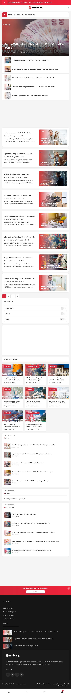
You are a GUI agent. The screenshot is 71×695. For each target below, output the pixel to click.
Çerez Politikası (9, 615)
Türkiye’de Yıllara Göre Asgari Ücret (16, 174)
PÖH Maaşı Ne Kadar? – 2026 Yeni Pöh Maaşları (17, 195)
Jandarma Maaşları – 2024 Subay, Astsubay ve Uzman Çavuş (12, 425)
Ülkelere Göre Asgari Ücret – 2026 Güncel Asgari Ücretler (19, 237)
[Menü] (3, 7)
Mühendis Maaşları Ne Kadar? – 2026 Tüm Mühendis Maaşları (19, 216)
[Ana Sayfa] (27, 692)
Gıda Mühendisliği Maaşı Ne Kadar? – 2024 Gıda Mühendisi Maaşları (12, 402)
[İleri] (17, 296)
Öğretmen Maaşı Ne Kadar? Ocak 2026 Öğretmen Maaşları (18, 154)
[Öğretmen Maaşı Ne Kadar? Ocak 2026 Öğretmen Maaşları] (7, 639)
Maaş (6, 136)
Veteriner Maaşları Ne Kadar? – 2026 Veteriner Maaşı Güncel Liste (30, 2)
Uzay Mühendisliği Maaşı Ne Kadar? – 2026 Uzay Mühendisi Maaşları (12, 379)
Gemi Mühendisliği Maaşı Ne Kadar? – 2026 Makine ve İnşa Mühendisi (57, 402)
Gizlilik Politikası (9, 619)
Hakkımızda (41, 684)
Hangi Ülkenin (57, 684)
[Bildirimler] (62, 692)
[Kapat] (68, 588)
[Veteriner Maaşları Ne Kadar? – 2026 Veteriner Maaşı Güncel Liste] (7, 632)
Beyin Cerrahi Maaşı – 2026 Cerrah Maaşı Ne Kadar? (19, 279)
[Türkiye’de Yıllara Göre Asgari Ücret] (7, 646)
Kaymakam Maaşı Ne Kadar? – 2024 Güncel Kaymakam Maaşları (56, 379)
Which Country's (63, 686)
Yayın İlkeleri (8, 608)
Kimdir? (66, 684)
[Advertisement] (35, 113)
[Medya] (8, 675)
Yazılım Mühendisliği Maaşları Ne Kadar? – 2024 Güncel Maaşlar (33, 402)
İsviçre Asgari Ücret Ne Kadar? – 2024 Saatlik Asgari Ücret (34, 425)
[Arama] (68, 7)
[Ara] (9, 692)
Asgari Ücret (9, 177)
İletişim (35, 592)
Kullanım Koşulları (10, 612)
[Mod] (44, 692)
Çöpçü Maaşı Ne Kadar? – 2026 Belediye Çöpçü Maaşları (18, 258)
